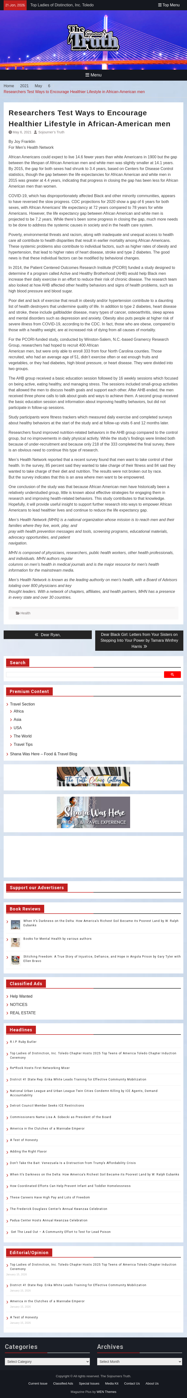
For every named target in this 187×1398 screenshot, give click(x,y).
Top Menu (169, 5)
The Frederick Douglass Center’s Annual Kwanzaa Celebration (58, 1209)
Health (25, 613)
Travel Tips (23, 744)
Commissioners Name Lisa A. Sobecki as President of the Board (60, 1117)
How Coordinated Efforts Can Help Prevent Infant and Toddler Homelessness (70, 1186)
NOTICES (18, 1005)
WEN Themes (106, 1392)
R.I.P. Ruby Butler (23, 1042)
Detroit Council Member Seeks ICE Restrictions (47, 1105)
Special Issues (89, 1383)
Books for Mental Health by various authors (57, 938)
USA (18, 728)
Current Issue (37, 1383)
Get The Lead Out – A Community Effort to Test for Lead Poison (60, 1232)
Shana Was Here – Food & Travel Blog (43, 754)
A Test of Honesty (24, 1140)
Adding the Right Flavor (28, 1151)
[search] (86, 674)
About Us (151, 1383)
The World (23, 736)
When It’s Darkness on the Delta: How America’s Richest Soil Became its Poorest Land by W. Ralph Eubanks (94, 1174)
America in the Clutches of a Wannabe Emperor (47, 1128)
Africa (19, 711)
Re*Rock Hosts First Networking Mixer (40, 1068)
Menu (93, 75)
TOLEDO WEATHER (93, 856)
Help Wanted (21, 996)
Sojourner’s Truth (51, 132)
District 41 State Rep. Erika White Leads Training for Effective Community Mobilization (78, 1079)
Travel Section (22, 704)
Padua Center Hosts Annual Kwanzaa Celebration (49, 1220)
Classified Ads (63, 1383)
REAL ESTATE (23, 1013)
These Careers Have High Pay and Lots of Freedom (50, 1197)
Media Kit (111, 1383)
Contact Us (132, 1383)
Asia (17, 719)
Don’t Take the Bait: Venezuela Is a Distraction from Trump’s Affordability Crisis (73, 1163)
